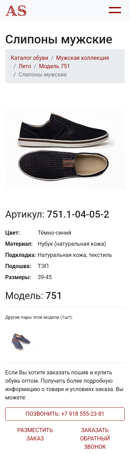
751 (33, 295)
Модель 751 (54, 66)
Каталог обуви (29, 58)
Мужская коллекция (82, 58)
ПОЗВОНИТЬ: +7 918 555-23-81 (65, 414)
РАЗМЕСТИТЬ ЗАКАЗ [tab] (35, 434)
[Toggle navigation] (114, 10)
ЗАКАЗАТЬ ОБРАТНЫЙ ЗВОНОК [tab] (95, 438)
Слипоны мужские (43, 74)
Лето (25, 66)
